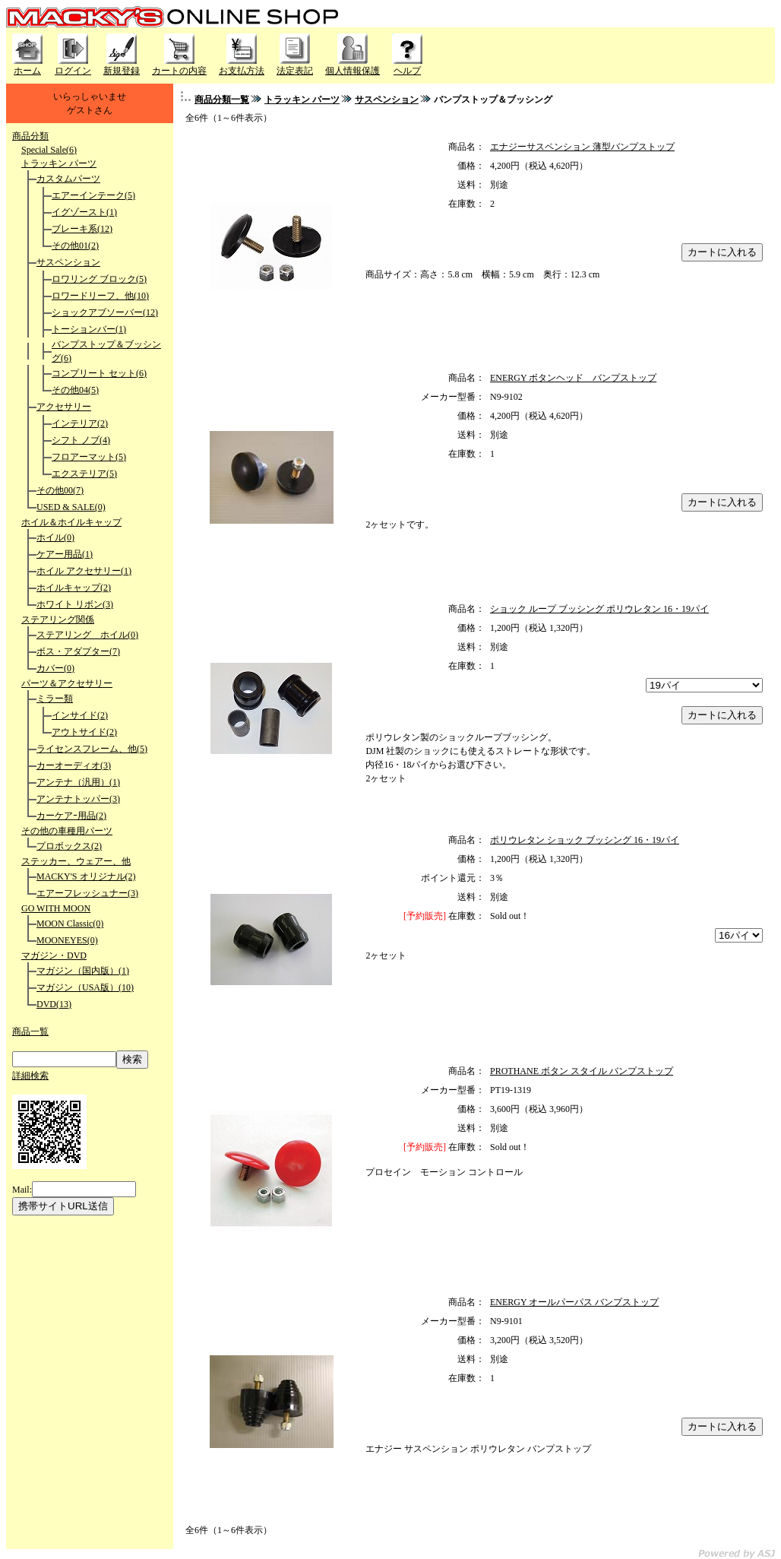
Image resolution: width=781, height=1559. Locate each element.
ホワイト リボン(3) (74, 604)
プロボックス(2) (69, 846)
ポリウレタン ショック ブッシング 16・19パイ (584, 840)
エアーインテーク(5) (93, 195)
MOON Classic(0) (69, 923)
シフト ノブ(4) (81, 440)
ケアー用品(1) (64, 554)
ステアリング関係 (57, 619)
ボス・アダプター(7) (78, 651)
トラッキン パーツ (58, 163)
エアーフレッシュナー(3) (87, 893)
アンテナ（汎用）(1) (78, 782)
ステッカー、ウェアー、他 (76, 861)
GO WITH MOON (55, 908)
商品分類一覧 (221, 99)
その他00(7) (60, 490)
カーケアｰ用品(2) (71, 815)
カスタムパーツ (68, 178)
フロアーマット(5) (89, 457)
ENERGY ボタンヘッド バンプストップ (573, 377)
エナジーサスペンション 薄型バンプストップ (582, 146)
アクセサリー (63, 406)
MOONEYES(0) (67, 940)
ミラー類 (54, 698)
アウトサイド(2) (84, 732)
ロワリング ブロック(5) (99, 279)
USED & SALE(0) (71, 507)
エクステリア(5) (84, 473)
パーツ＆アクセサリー (66, 683)
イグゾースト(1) (84, 212)
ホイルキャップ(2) (73, 587)
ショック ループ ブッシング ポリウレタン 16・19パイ (599, 609)
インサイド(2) (80, 715)
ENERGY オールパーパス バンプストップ (574, 1302)
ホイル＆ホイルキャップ (71, 522)
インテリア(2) (80, 423)
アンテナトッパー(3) (78, 799)
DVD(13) (53, 1004)
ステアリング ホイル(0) (87, 634)
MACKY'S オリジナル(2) (86, 876)
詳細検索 (30, 1075)
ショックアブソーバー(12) (105, 312)
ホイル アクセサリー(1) (83, 571)
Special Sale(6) (49, 149)
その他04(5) (75, 390)
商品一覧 (30, 1031)
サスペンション (68, 262)
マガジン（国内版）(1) (82, 970)
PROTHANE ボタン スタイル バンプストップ (581, 1071)
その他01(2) (75, 245)
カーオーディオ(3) (73, 765)
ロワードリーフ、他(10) (100, 295)
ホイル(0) (55, 537)
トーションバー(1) (89, 329)
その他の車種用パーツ (66, 830)
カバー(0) (55, 668)
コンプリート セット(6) (99, 373)
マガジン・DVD (54, 955)
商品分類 (30, 136)
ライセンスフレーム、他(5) (91, 748)
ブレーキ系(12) (82, 228)
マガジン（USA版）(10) (85, 987)
